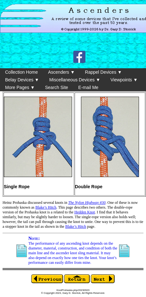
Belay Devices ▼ (22, 79)
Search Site (56, 87)
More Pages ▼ (20, 87)
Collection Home (21, 72)
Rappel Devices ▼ (103, 72)
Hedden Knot (84, 212)
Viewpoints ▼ (124, 79)
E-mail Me (88, 87)
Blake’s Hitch (45, 207)
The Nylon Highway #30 (87, 202)
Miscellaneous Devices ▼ (74, 79)
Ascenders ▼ (61, 72)
